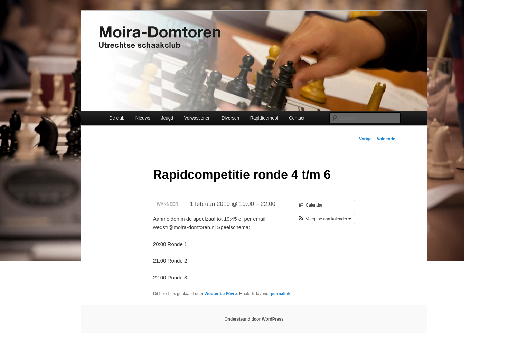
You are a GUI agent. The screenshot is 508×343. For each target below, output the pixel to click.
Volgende (389, 138)
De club (116, 118)
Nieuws (142, 118)
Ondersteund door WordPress (253, 319)
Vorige (363, 138)
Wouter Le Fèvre (221, 293)
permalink (280, 293)
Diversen (230, 118)
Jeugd (167, 118)
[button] (324, 219)
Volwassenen (197, 118)
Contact (296, 118)
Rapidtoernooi (264, 118)
